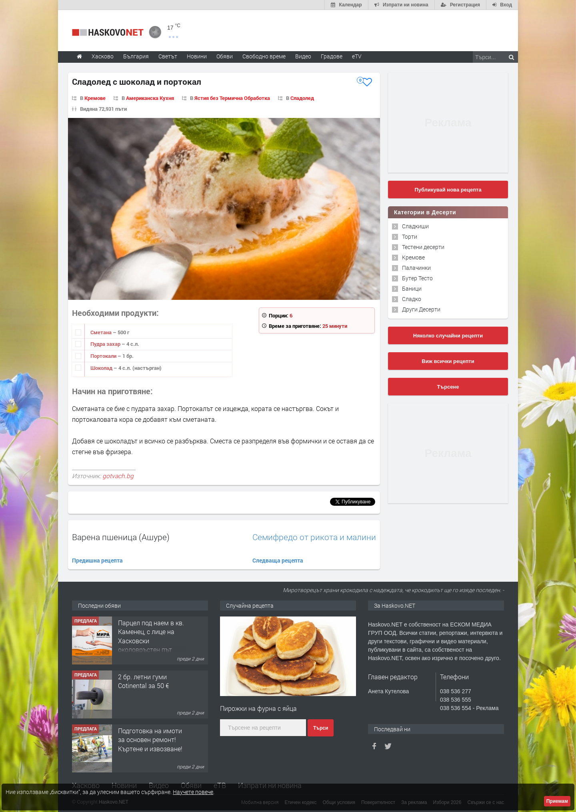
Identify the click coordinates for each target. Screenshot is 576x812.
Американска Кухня (150, 98)
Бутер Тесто (417, 278)
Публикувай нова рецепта (447, 190)
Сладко (411, 299)
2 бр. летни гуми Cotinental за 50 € (143, 681)
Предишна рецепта (97, 560)
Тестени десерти (423, 247)
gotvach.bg (118, 476)
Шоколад (102, 367)
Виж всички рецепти (448, 361)
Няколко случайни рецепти (448, 336)
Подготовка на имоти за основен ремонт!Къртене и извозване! (150, 739)
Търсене (448, 387)
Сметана (101, 332)
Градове (331, 56)
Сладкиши (415, 226)
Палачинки (416, 267)
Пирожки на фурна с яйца (258, 708)
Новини (197, 56)
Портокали (104, 355)
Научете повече (193, 792)
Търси (320, 728)
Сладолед (302, 98)
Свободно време (264, 56)
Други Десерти (421, 309)
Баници (412, 288)
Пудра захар (106, 343)
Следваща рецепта (277, 560)
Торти (409, 236)
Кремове (95, 98)
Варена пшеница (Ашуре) (121, 537)
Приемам (557, 801)
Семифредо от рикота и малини (314, 537)
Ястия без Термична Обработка (232, 98)
